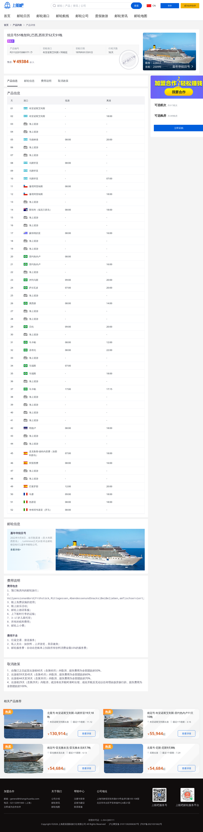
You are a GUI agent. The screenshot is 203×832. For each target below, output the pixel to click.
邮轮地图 (140, 16)
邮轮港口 (42, 16)
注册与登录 (79, 798)
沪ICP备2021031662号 (151, 824)
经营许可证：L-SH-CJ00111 (101, 820)
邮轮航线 (62, 16)
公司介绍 (55, 798)
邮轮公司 (82, 16)
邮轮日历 (23, 16)
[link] (6, 25)
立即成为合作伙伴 (12, 806)
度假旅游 (101, 16)
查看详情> (15, 549)
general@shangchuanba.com (24, 798)
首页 (7, 16)
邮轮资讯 (121, 16)
